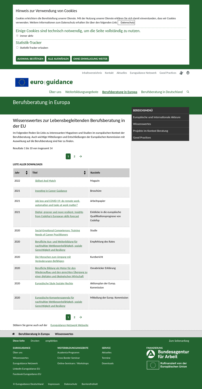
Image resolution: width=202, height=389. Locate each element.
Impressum (54, 384)
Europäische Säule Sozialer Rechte (54, 283)
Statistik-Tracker (29, 42)
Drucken (35, 340)
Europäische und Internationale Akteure (157, 117)
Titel (34, 172)
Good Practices (168, 73)
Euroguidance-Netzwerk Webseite (69, 325)
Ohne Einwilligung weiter (90, 58)
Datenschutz (127, 22)
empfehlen (52, 340)
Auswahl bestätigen (30, 58)
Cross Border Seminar (68, 357)
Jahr (17, 172)
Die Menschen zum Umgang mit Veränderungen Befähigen (53, 259)
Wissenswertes (142, 124)
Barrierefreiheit (90, 384)
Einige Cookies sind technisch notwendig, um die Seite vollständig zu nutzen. (78, 30)
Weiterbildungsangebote (81, 92)
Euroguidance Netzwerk (143, 73)
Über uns (55, 92)
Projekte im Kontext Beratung (150, 131)
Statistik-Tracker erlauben (34, 47)
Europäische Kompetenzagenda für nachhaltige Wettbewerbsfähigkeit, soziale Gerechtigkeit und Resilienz (58, 302)
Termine (106, 357)
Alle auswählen (58, 58)
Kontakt (109, 73)
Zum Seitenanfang (179, 340)
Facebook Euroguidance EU (27, 374)
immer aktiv (26, 35)
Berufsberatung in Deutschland (162, 92)
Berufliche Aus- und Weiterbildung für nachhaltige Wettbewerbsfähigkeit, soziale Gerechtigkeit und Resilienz (58, 246)
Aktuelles (122, 73)
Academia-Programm (68, 352)
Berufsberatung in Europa (119, 92)
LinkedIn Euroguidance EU (26, 368)
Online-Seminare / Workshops (73, 363)
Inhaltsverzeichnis (92, 73)
